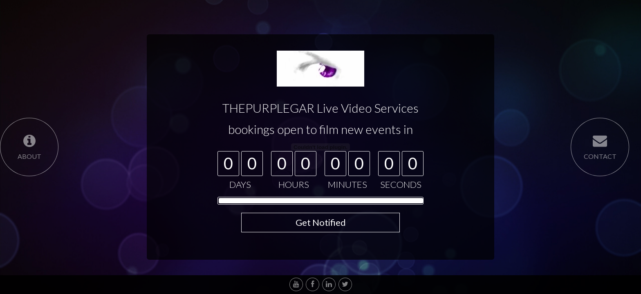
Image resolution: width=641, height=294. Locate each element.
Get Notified (321, 222)
